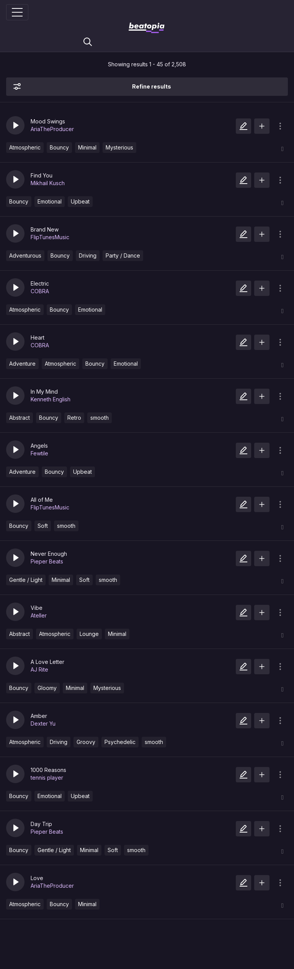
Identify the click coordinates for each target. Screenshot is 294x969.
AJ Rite (39, 669)
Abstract (19, 417)
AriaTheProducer (52, 129)
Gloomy (47, 688)
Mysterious (119, 147)
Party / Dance (123, 255)
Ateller (39, 615)
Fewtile (39, 453)
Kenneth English (50, 399)
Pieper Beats (47, 561)
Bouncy (59, 147)
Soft (43, 525)
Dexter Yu (43, 723)
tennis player (47, 777)
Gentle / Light (25, 579)
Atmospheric (25, 147)
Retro (74, 417)
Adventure (22, 363)
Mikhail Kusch (48, 183)
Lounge (89, 634)
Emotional (50, 201)
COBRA (40, 291)
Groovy (86, 742)
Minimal (87, 147)
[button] (15, 125)
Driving (87, 255)
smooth (99, 417)
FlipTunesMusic (50, 237)
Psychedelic (120, 742)
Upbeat (80, 201)
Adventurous (25, 255)
